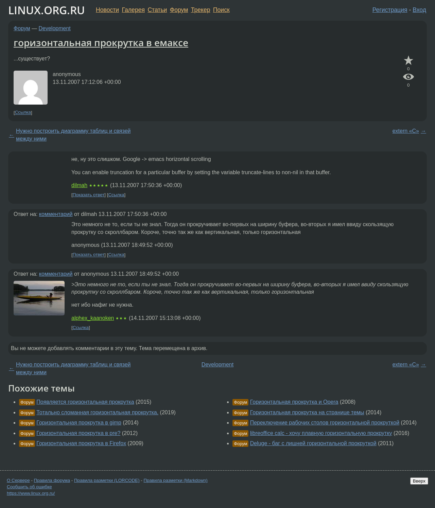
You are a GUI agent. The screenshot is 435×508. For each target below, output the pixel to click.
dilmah (79, 185)
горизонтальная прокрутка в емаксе (101, 42)
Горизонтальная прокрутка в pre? (78, 433)
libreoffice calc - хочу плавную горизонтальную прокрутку (321, 433)
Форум (179, 9)
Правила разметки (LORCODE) (107, 480)
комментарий (56, 214)
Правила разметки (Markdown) (175, 480)
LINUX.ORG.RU (46, 10)
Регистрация (389, 9)
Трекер (200, 9)
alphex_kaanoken (92, 318)
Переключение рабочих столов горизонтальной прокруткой (324, 422)
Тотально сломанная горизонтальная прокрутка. (97, 412)
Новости (107, 9)
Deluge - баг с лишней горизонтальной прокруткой (313, 443)
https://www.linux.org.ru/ (31, 493)
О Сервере (18, 480)
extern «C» (406, 131)
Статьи (157, 9)
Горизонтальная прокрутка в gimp (78, 422)
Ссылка (23, 112)
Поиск (221, 9)
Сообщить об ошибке (29, 486)
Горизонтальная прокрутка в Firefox (81, 443)
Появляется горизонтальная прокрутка (85, 402)
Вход (419, 9)
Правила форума (52, 480)
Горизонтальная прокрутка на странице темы (307, 412)
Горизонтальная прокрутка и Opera (294, 402)
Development (55, 28)
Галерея (133, 9)
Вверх (419, 481)
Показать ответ (89, 194)
